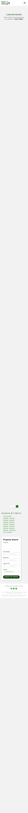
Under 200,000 (7, 731)
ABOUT (20, 800)
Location (5, 757)
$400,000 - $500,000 (8, 737)
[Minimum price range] (6, 768)
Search (7, 800)
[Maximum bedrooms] (16, 774)
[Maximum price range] (16, 768)
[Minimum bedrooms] (6, 774)
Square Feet (6, 778)
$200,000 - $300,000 (8, 733)
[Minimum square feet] (6, 780)
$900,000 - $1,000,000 (9, 745)
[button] (25, 3)
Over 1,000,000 (7, 747)
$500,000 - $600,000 (8, 739)
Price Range (6, 766)
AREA (11, 800)
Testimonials (8, 801)
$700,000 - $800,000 (8, 743)
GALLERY (16, 800)
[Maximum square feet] (16, 780)
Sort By (5, 784)
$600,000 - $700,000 (8, 741)
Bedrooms (6, 772)
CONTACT (21, 801)
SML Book (15, 801)
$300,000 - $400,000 (8, 735)
